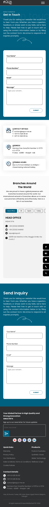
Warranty (6, 451)
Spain (29, 211)
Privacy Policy (8, 455)
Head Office (11, 211)
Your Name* (11, 56)
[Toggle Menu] (43, 3)
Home (5, 12)
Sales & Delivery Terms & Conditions (17, 462)
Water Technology (39, 458)
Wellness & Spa (37, 462)
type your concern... (24, 375)
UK (21, 211)
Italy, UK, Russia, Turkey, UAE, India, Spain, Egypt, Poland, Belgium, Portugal (24, 495)
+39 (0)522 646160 (14, 229)
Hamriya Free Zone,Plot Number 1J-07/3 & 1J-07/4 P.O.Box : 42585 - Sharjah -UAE (23, 487)
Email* (9, 78)
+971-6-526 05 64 (11, 479)
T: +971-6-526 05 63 (20, 134)
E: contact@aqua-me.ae (21, 131)
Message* (11, 87)
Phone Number (12, 344)
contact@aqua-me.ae (14, 482)
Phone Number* (13, 68)
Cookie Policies (9, 465)
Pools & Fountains (38, 451)
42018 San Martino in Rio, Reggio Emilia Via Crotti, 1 (23, 238)
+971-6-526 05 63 (11, 475)
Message (10, 366)
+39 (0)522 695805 (14, 226)
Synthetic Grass (38, 455)
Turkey (39, 211)
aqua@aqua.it (12, 233)
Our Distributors (9, 458)
